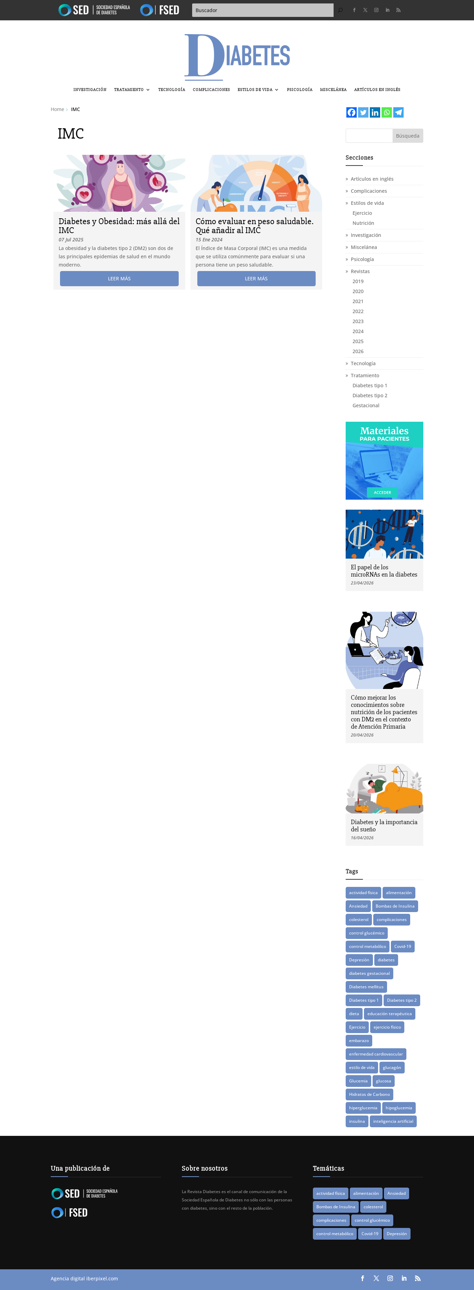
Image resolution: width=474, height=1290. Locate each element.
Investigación (90, 89)
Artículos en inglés (377, 89)
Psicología (300, 89)
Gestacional (366, 405)
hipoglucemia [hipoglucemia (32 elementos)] (399, 1108)
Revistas (360, 271)
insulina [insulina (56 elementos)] (357, 1121)
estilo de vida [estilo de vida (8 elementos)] (362, 1067)
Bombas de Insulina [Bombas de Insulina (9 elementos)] (395, 906)
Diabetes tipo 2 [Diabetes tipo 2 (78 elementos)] (402, 1000)
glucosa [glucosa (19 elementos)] (383, 1081)
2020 (358, 291)
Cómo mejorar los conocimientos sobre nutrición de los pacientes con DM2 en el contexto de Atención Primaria (384, 712)
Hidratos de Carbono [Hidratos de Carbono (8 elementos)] (369, 1094)
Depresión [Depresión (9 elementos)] (359, 960)
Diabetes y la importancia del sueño (384, 825)
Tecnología (171, 89)
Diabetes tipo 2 (370, 395)
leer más (119, 278)
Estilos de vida (255, 89)
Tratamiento (129, 89)
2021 (358, 301)
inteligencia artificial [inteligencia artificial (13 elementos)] (393, 1121)
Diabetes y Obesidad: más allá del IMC (119, 226)
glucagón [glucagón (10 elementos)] (392, 1067)
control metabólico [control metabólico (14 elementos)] (367, 946)
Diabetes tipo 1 (370, 385)
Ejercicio (362, 213)
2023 (358, 321)
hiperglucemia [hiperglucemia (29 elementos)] (363, 1108)
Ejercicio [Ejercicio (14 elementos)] (357, 1027)
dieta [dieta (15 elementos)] (354, 1014)
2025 (358, 341)
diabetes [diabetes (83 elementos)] (386, 960)
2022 (358, 311)
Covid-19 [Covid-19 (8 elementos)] (402, 946)
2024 (358, 331)
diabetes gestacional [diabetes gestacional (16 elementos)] (369, 973)
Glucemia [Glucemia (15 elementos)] (358, 1081)
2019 (358, 281)
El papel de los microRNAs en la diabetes (384, 571)
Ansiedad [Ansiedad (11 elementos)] (358, 906)
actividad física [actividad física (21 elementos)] (363, 893)
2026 (358, 351)
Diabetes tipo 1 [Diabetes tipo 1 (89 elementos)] (364, 1000)
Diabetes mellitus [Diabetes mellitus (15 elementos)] (366, 987)
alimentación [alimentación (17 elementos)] (399, 893)
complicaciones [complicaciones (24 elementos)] (392, 919)
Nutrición (363, 223)
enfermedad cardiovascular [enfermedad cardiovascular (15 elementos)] (376, 1054)
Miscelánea (333, 89)
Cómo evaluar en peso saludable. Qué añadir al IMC (255, 226)
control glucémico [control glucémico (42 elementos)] (366, 933)
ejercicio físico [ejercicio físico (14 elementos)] (387, 1027)
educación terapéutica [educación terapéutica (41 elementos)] (389, 1014)
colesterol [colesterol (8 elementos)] (358, 919)
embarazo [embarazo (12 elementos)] (359, 1040)
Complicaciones (211, 89)
